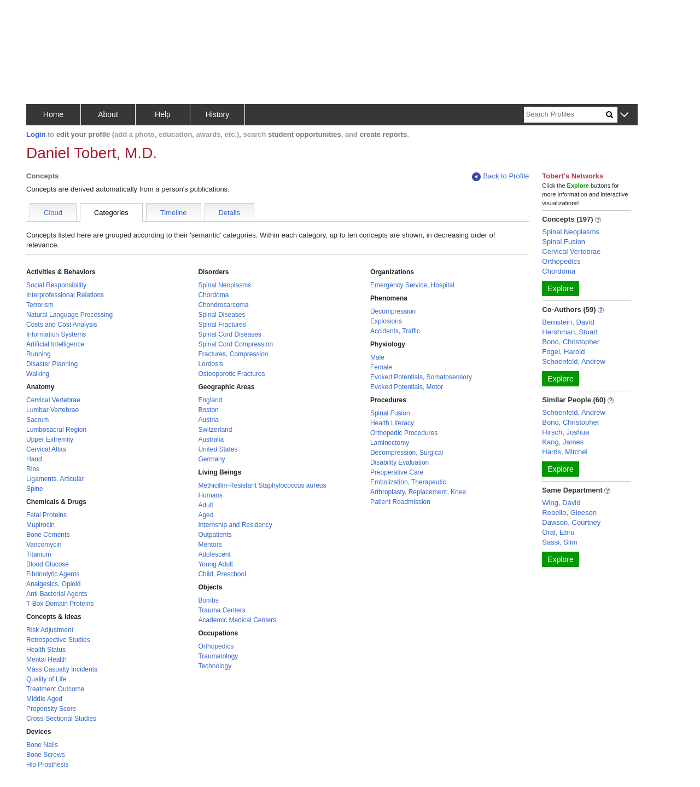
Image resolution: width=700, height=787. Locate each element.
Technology (214, 666)
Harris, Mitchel (564, 452)
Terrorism (40, 305)
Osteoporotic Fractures (231, 374)
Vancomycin (43, 544)
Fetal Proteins (46, 515)
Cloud (53, 213)
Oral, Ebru (558, 532)
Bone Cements (47, 535)
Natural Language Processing (69, 315)
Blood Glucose (47, 564)
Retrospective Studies (58, 640)
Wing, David (561, 503)
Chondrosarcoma (223, 305)
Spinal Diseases (221, 315)
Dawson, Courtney (571, 522)
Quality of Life (46, 679)
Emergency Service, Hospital (412, 285)
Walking (37, 374)
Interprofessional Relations (65, 295)
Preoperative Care (396, 472)
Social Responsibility (56, 285)
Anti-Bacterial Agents (56, 594)
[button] (624, 115)
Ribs (32, 469)
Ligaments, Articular (55, 479)
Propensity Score (51, 709)
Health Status (46, 649)
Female (381, 367)
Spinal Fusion (390, 413)
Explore (560, 288)
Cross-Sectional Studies (61, 718)
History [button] (218, 114)
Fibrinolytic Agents (52, 574)
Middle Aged (44, 699)
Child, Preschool (222, 574)
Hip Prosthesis (47, 764)
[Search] (565, 115)
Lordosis (210, 364)
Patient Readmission (400, 502)
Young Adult (215, 564)
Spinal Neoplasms (224, 285)
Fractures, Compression (233, 354)
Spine (34, 489)
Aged (205, 515)
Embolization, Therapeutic (408, 482)
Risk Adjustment (49, 630)
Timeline (173, 213)
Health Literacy (392, 423)
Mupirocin (40, 525)
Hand (34, 459)
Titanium (38, 554)
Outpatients (214, 535)
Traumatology (218, 656)
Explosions (386, 321)
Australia (211, 439)
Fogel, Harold (563, 352)
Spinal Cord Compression (235, 344)
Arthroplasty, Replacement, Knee (418, 492)
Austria (208, 420)
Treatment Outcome (55, 689)
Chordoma (213, 295)
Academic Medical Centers (237, 620)
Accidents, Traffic (395, 331)
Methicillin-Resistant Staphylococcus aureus (262, 485)
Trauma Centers (221, 610)
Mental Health (46, 659)
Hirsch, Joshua (565, 432)
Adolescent (214, 554)
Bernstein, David (568, 322)
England (210, 400)
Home (53, 114)
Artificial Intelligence (55, 344)
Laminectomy (389, 443)
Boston (208, 410)
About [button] (108, 114)
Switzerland (215, 429)
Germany (211, 459)
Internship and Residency (235, 525)
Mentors (209, 544)
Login (35, 134)
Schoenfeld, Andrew (573, 361)
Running (38, 354)
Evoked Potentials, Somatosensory (421, 377)
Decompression (393, 311)
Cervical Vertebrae (53, 400)
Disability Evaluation (399, 462)
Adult (205, 505)
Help (163, 114)
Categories (111, 213)
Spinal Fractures (222, 324)
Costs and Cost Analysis (61, 324)
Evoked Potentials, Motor (406, 387)
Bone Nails (42, 745)
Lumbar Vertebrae (52, 410)
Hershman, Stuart (570, 332)
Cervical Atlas (46, 449)
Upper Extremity (49, 439)
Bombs (208, 600)
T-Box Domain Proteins (60, 603)
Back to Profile (500, 176)
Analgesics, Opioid (53, 584)
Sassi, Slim (559, 542)
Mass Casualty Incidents (61, 669)
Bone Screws (45, 755)
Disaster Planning (52, 364)
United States (217, 449)
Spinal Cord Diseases (229, 334)
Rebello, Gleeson (569, 512)
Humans (210, 495)
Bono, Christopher (570, 342)
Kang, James (563, 442)
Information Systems (56, 334)
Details (230, 213)
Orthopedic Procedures (404, 433)
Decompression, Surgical (406, 452)
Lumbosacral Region (56, 429)
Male (377, 357)
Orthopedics (216, 646)
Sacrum (37, 420)
